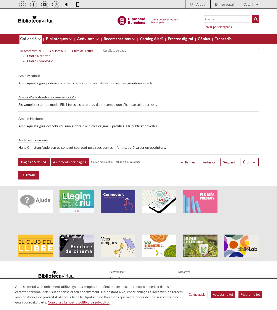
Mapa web (184, 260)
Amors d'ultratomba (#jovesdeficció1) (47, 97)
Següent (229, 162)
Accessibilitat (117, 260)
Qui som (183, 266)
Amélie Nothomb (31, 118)
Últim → (249, 162)
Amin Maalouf (29, 75)
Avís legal (115, 266)
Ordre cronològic (40, 61)
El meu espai (224, 4)
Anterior (209, 162)
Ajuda (200, 4)
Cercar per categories (218, 27)
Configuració (197, 294)
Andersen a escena (33, 140)
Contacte (183, 272)
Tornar (29, 175)
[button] (34, 162)
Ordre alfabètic (38, 56)
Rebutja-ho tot (250, 294)
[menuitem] (28, 38)
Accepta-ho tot (223, 294)
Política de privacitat (121, 272)
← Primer (188, 162)
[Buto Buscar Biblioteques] (255, 19)
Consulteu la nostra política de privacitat (79, 302)
